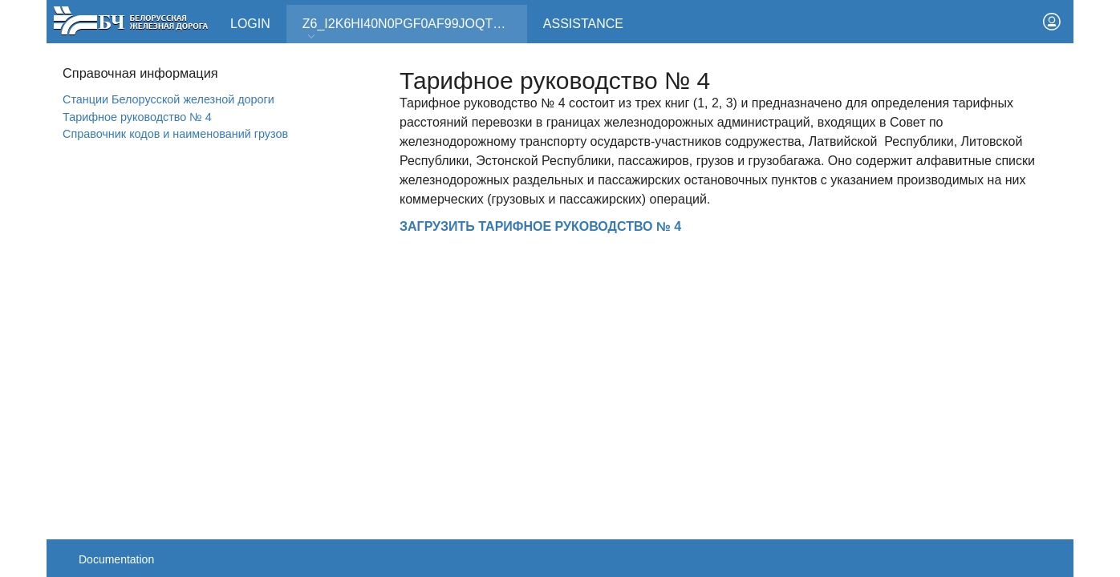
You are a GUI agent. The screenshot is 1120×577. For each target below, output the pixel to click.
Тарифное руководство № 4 (137, 117)
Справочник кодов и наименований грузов (175, 133)
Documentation (116, 559)
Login (250, 23)
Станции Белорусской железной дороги (168, 99)
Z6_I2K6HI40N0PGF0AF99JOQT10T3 (412, 29)
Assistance (583, 23)
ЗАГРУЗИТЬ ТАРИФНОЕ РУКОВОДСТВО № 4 (540, 226)
